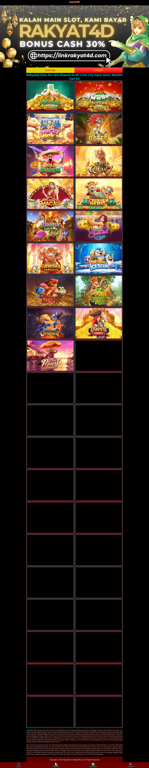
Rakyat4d (29, 730)
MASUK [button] (18, 765)
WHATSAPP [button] (93, 765)
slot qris (57, 734)
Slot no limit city (31, 745)
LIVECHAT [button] (130, 765)
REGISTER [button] (56, 765)
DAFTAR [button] (50, 70)
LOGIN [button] (98, 70)
